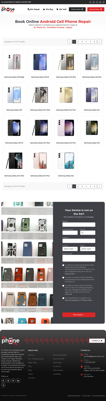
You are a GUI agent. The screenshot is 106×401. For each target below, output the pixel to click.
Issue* (82, 246)
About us (31, 355)
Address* (65, 237)
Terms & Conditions (72, 300)
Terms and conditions (98, 395)
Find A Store (57, 363)
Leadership (57, 374)
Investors (31, 378)
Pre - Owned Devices (35, 359)
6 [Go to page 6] (94, 42)
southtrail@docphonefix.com (94, 356)
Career (30, 374)
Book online (32, 363)
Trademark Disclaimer (74, 395)
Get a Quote (79, 315)
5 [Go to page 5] (90, 42)
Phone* (82, 229)
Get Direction (88, 376)
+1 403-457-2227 (89, 362)
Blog (30, 370)
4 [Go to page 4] (86, 42)
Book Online (96, 9)
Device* (65, 246)
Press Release (58, 370)
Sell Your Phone (58, 359)
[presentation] (78, 307)
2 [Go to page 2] (78, 42)
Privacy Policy (70, 274)
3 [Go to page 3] (82, 42)
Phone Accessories (60, 355)
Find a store (77, 9)
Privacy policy (86, 395)
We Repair (33, 9)
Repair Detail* (67, 254)
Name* (64, 221)
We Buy (48, 9)
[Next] (99, 42)
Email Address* (67, 229)
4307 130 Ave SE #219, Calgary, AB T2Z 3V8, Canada (94, 369)
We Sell (61, 9)
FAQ (29, 366)
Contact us (97, 341)
